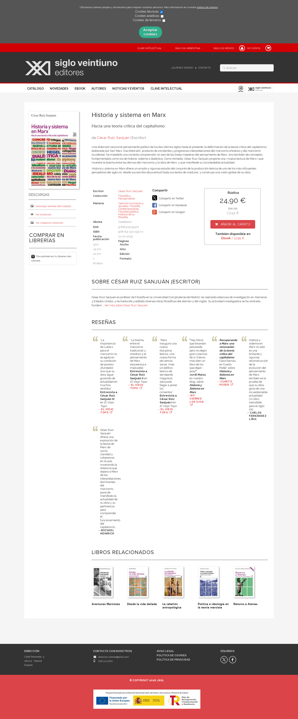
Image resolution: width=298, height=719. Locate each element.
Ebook (80, 88)
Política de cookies (172, 655)
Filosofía (135, 206)
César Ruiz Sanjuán (113, 138)
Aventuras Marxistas (106, 604)
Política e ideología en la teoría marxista (213, 605)
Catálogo (35, 88)
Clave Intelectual (166, 88)
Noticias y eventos (128, 88)
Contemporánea (128, 208)
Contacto (204, 67)
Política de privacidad (173, 659)
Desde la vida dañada (142, 604)
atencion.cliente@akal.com (113, 656)
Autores (98, 88)
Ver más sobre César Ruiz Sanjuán (126, 305)
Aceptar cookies (150, 32)
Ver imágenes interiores (46, 222)
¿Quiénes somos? (182, 67)
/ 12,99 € (232, 238)
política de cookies (207, 7)
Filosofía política (128, 211)
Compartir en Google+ (168, 212)
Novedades (59, 88)
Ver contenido (40, 214)
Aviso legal (165, 651)
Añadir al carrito (235, 224)
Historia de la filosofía (126, 216)
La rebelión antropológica (171, 605)
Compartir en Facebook (169, 205)
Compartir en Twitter (168, 197)
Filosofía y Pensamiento (126, 197)
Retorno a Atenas (245, 604)
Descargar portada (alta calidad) (50, 206)
